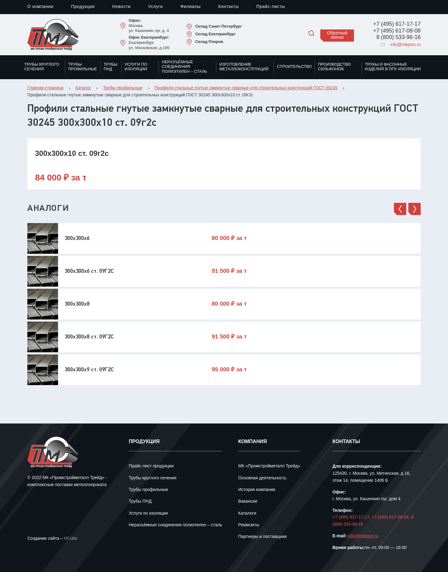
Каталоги (247, 513)
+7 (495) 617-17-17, (352, 517)
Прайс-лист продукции (151, 466)
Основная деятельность (262, 478)
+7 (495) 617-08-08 (397, 31)
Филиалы (190, 7)
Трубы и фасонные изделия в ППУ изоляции (393, 67)
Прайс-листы (270, 7)
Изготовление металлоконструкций (244, 67)
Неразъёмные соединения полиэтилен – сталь (184, 67)
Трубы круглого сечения (41, 67)
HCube (70, 538)
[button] (400, 209)
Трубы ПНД (110, 67)
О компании (40, 7)
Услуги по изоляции (136, 67)
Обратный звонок (337, 35)
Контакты (228, 7)
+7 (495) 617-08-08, (391, 517)
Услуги (155, 7)
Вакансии (247, 501)
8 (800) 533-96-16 (398, 37)
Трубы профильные (82, 67)
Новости (121, 7)
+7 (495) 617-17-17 (397, 24)
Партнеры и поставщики (262, 537)
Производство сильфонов (334, 67)
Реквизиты (248, 525)
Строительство (294, 66)
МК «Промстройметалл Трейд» (269, 466)
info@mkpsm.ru (401, 45)
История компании (256, 490)
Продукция (83, 7)
